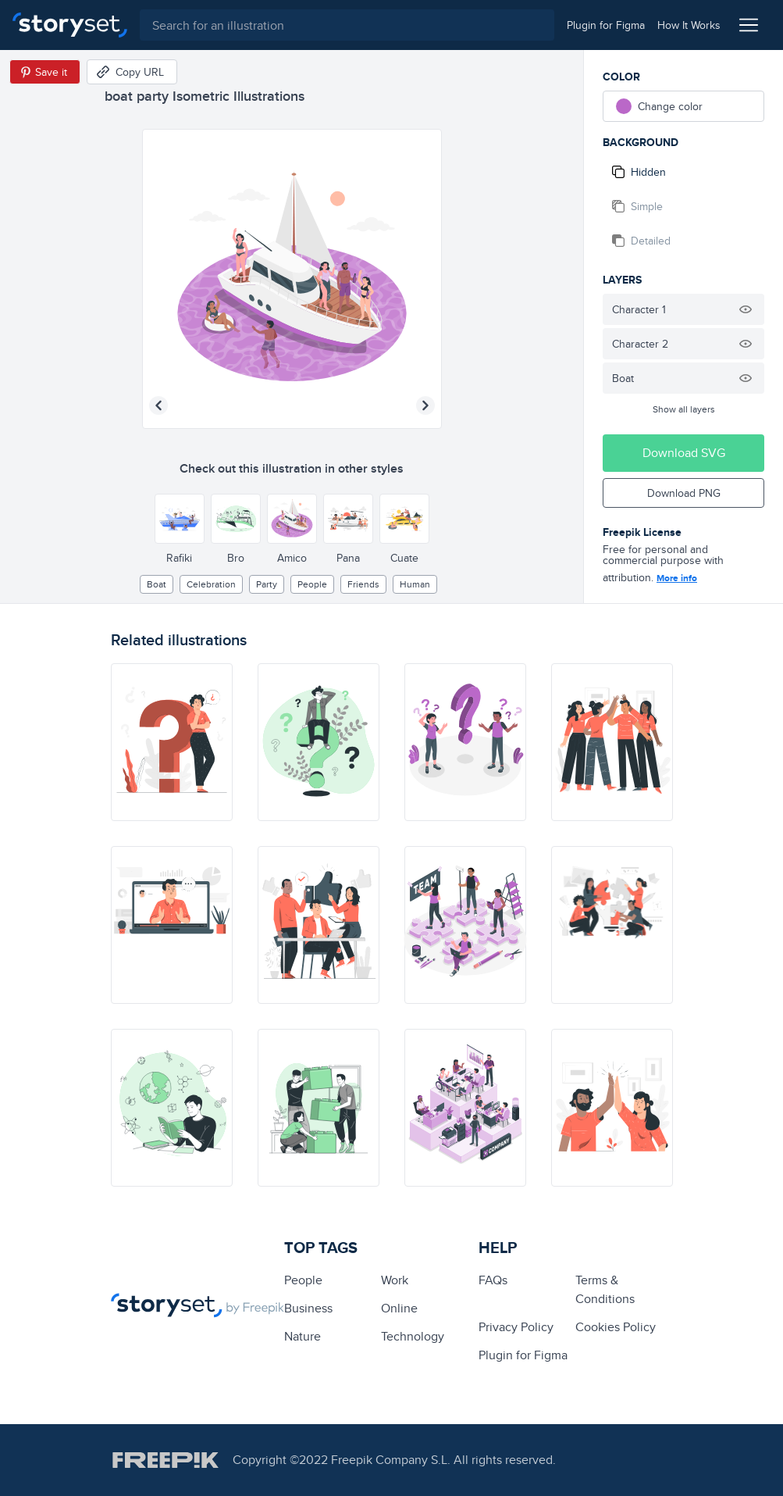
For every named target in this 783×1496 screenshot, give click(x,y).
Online (399, 1308)
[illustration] (172, 742)
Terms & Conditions (605, 1289)
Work (394, 1280)
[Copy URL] (132, 71)
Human (415, 584)
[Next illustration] (425, 405)
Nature (302, 1336)
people (312, 584)
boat (156, 584)
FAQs (493, 1280)
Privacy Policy (516, 1327)
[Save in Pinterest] (44, 71)
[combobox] (347, 25)
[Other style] (180, 519)
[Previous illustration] (158, 405)
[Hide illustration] (745, 309)
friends (363, 584)
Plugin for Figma (523, 1355)
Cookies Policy (615, 1327)
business (308, 1308)
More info (677, 578)
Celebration (211, 584)
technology (412, 1336)
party (266, 584)
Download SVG (683, 453)
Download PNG (684, 493)
